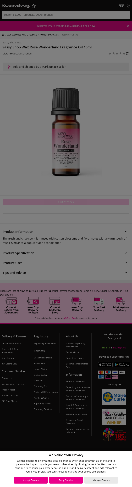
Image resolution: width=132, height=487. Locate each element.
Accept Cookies (30, 480)
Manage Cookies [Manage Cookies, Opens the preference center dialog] (101, 480)
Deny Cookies (66, 480)
